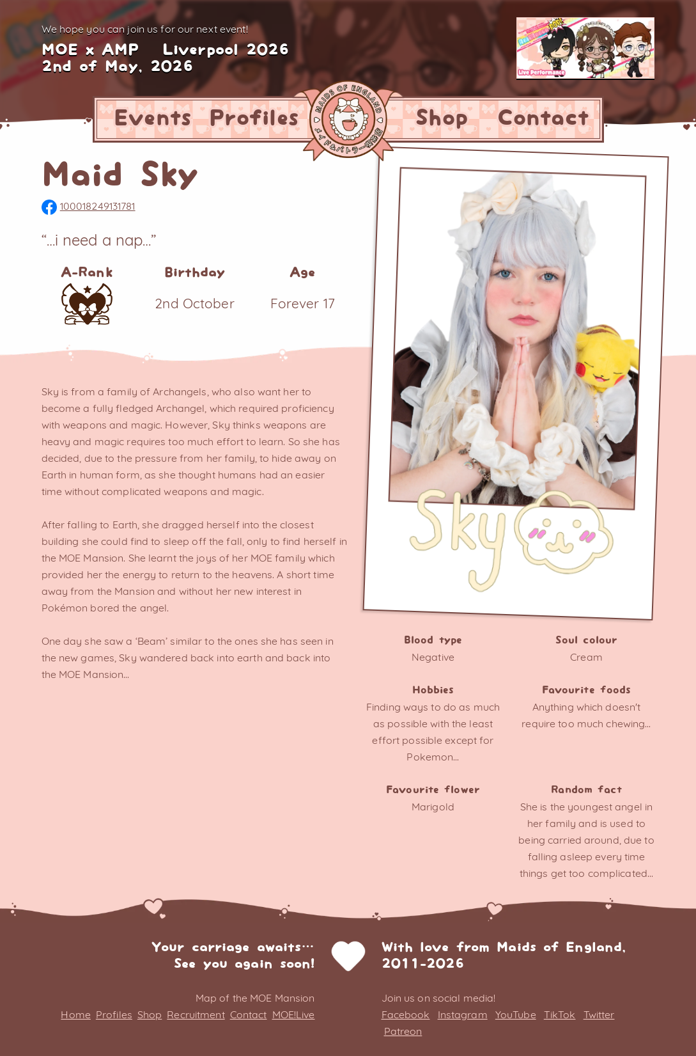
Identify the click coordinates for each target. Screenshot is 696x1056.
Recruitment (195, 1014)
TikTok (560, 1014)
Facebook (406, 1014)
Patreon (403, 1031)
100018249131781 (88, 206)
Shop (441, 118)
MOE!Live (293, 1014)
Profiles (254, 118)
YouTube (515, 1014)
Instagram (463, 1014)
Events (153, 118)
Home (75, 1014)
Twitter (599, 1014)
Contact (543, 118)
